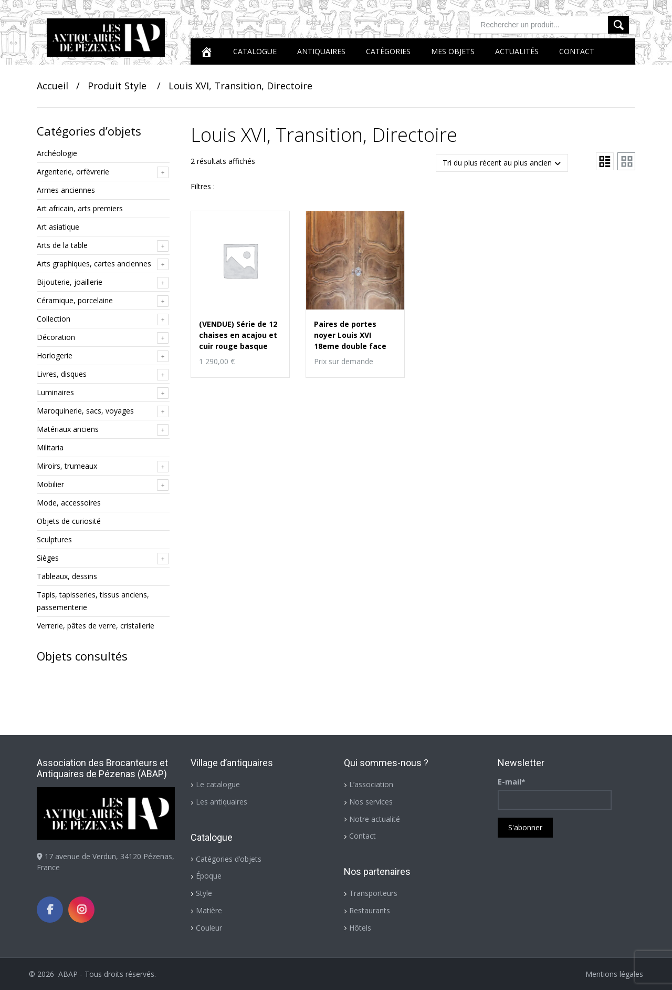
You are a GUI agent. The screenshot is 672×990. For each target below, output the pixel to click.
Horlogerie (54, 355)
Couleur (209, 928)
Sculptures (54, 539)
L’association (371, 784)
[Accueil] (206, 51)
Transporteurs (373, 893)
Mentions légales (614, 974)
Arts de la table (62, 245)
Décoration (56, 337)
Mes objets (453, 51)
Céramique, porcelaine (75, 300)
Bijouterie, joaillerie (69, 282)
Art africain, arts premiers (80, 208)
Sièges (48, 558)
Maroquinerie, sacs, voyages (85, 411)
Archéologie (57, 153)
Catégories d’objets (228, 859)
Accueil (52, 85)
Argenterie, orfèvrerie (73, 172)
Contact (576, 51)
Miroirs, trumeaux (67, 466)
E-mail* (512, 782)
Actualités (517, 51)
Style (204, 893)
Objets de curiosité (69, 521)
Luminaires (55, 392)
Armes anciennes (66, 190)
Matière (209, 910)
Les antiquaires (221, 802)
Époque (209, 876)
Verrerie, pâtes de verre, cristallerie (95, 626)
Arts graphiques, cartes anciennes (94, 264)
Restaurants (369, 910)
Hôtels (360, 928)
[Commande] (502, 163)
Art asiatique (58, 227)
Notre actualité (374, 819)
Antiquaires (321, 51)
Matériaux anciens (68, 429)
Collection (53, 319)
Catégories (388, 51)
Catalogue (255, 51)
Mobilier (50, 484)
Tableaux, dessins (67, 576)
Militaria (50, 447)
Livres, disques (62, 374)
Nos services (371, 802)
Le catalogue (218, 784)
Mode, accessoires (69, 503)
